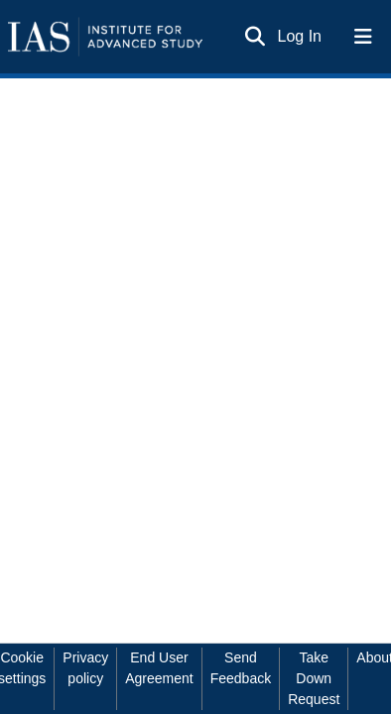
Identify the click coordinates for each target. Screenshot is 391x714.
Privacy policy (85, 668)
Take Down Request (313, 678)
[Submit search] (255, 37)
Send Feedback (240, 668)
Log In (301, 36)
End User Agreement (159, 668)
